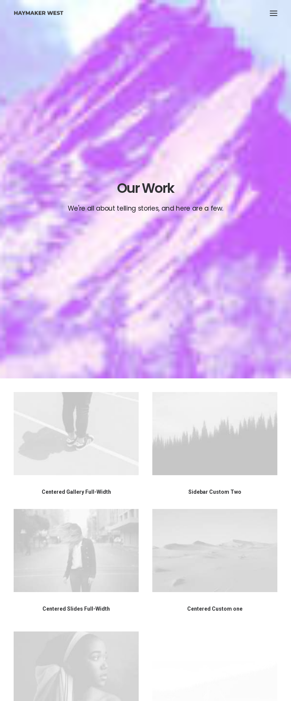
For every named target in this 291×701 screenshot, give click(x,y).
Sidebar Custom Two (214, 261)
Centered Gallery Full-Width (76, 261)
